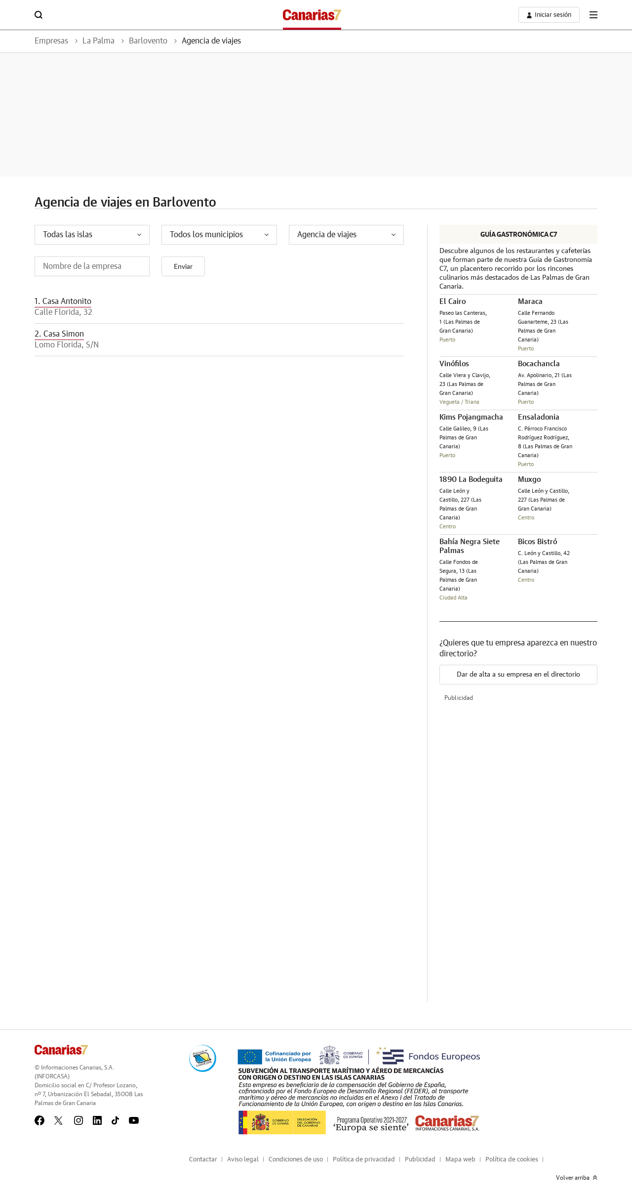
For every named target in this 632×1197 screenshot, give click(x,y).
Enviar (183, 266)
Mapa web (460, 1159)
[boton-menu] (593, 14)
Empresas (51, 41)
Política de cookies (511, 1159)
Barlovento (148, 41)
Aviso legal (243, 1159)
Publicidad (420, 1159)
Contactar (203, 1159)
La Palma (98, 41)
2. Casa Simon (59, 334)
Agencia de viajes (211, 41)
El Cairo (452, 301)
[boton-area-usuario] (549, 15)
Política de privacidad (364, 1159)
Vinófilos (454, 364)
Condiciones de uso (296, 1159)
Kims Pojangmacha (471, 417)
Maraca (530, 301)
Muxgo (529, 479)
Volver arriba (576, 1178)
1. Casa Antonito (63, 301)
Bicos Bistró (537, 542)
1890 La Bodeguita (471, 479)
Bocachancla (539, 364)
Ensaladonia (538, 417)
